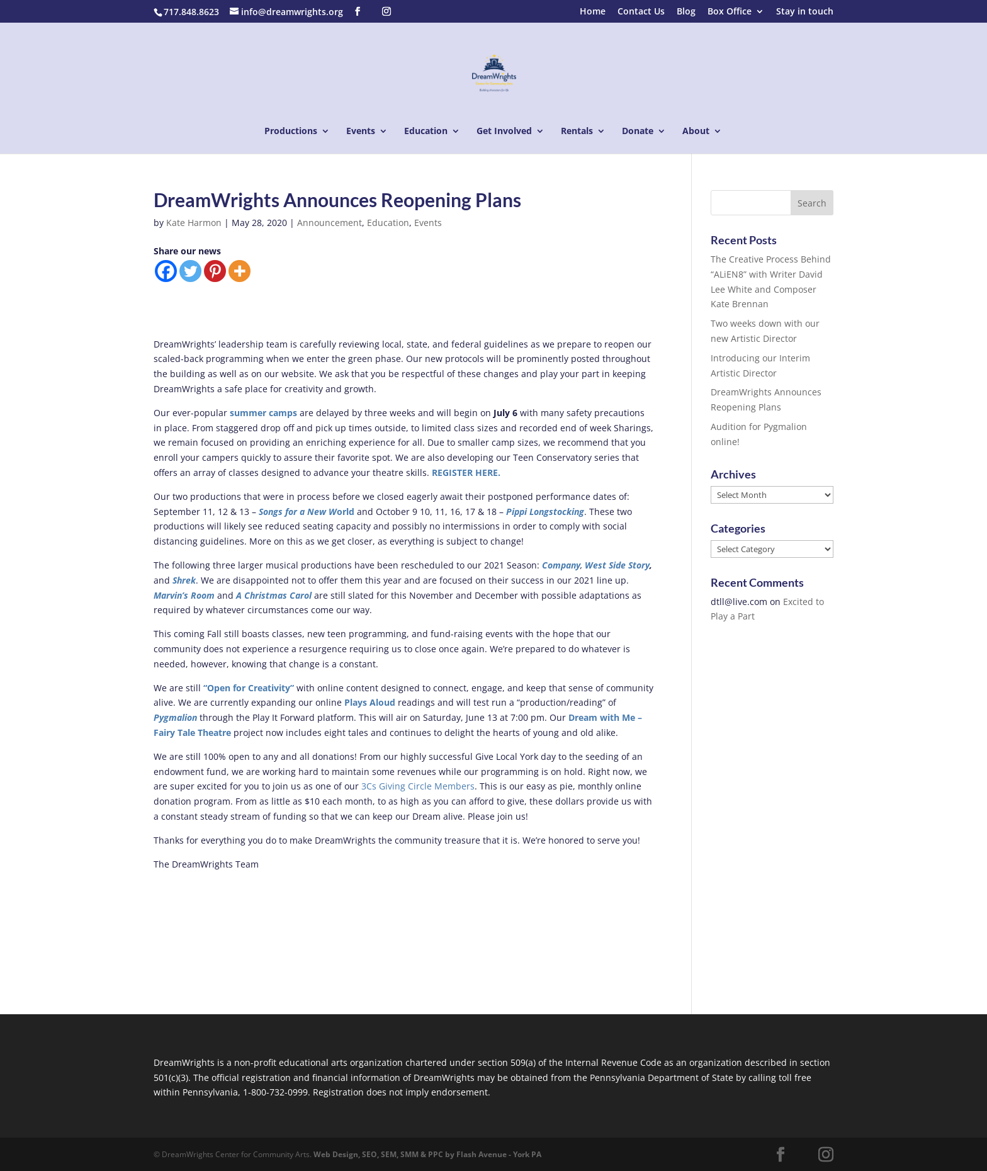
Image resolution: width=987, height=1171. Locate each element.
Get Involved (504, 132)
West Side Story (617, 565)
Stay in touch (804, 12)
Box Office (730, 12)
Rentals (577, 132)
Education (426, 132)
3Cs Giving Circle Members (418, 786)
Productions (290, 132)
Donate (637, 132)
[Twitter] (190, 271)
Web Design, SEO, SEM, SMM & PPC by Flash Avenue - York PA (427, 1154)
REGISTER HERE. (466, 472)
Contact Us (641, 12)
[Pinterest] (215, 271)
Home (593, 12)
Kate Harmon (194, 223)
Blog (686, 12)
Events (360, 132)
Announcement (329, 223)
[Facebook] (166, 271)
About (695, 132)
